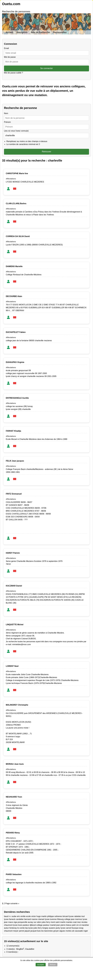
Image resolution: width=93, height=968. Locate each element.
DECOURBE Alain (14, 296)
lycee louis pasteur (21, 925)
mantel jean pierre (58, 925)
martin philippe (47, 916)
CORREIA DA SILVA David (18, 236)
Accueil (9, 32)
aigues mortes (65, 931)
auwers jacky (54, 928)
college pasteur (43, 925)
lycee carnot (66, 928)
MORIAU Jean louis (15, 764)
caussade (79, 931)
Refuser (53, 965)
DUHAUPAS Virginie (15, 362)
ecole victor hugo (33, 916)
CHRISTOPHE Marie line (17, 173)
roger (85, 931)
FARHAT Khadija (13, 431)
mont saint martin (58, 922)
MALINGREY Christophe (17, 705)
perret (21, 931)
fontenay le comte (17, 928)
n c (10, 916)
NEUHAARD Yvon (14, 797)
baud (6, 916)
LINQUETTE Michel (14, 625)
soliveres (58, 916)
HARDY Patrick (13, 553)
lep (26, 928)
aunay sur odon (34, 922)
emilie (23, 916)
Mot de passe (10, 57)
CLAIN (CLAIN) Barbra (16, 203)
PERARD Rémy (13, 833)
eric (18, 916)
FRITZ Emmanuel (14, 494)
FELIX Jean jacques (15, 461)
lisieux (68, 925)
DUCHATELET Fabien (16, 332)
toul (83, 916)
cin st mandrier (82, 925)
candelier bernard (23, 919)
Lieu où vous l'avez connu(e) (16, 131)
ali (73, 931)
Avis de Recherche (40, 32)
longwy (45, 928)
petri (74, 925)
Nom (6, 113)
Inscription (22, 32)
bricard (66, 916)
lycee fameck (9, 919)
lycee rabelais (75, 916)
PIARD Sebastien (14, 874)
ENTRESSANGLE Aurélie (17, 398)
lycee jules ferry (35, 928)
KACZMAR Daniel (14, 586)
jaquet (27, 931)
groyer (56, 931)
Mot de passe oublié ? (13, 73)
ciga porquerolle (20, 922)
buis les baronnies (45, 931)
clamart (41, 919)
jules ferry (46, 922)
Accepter (40, 965)
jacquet (33, 931)
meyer (15, 931)
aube (14, 916)
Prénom (7, 122)
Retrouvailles (60, 32)
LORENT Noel (12, 666)
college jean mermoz (73, 919)
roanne (34, 919)
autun (6, 928)
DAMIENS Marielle (14, 266)
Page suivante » (12, 903)
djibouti (33, 925)
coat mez (77, 922)
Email (6, 48)
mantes (69, 922)
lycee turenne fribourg (54, 919)
